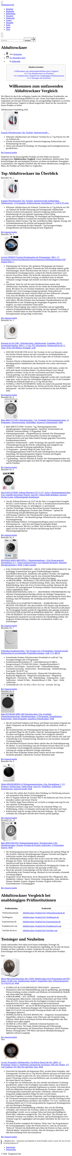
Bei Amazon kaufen (9, 152)
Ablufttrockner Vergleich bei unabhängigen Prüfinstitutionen (39, 76)
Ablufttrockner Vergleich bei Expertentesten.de (42, 922)
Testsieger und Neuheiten (39, 78)
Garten (9, 20)
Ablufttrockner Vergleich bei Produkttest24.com (42, 926)
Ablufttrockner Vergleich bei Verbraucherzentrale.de (44, 913)
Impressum (10, 1147)
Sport (8, 27)
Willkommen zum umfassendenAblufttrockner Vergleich (36, 71)
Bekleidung (10, 13)
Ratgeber (9, 9)
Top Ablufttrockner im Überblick (39, 73)
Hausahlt (9, 23)
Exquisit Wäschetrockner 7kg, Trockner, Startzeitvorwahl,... (25, 132)
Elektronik (10, 18)
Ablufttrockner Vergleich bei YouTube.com (40, 930)
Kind (8, 25)
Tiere (8, 29)
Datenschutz (11, 1149)
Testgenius (17, 54)
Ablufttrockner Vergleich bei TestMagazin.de (41, 917)
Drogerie (9, 16)
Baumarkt (10, 11)
